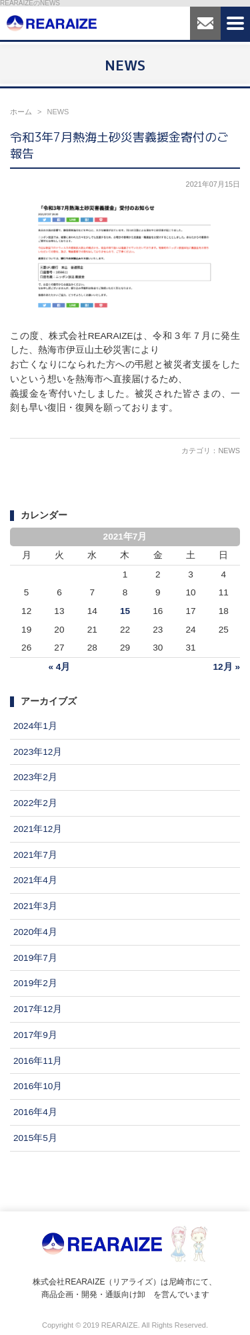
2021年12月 (37, 829)
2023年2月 (35, 777)
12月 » (226, 667)
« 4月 (59, 667)
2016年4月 (35, 1112)
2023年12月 (37, 752)
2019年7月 (35, 958)
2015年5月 (35, 1138)
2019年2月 (35, 983)
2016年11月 (37, 1061)
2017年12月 (37, 1009)
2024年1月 (35, 726)
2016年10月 (37, 1086)
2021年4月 (35, 880)
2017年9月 (35, 1035)
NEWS (229, 451)
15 (125, 611)
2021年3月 (35, 906)
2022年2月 (35, 803)
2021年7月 (35, 855)
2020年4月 (35, 932)
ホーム (21, 112)
